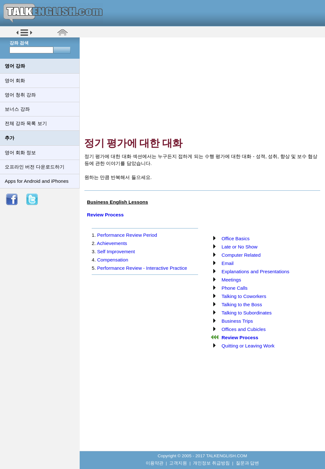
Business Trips (237, 321)
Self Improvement (116, 251)
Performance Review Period (127, 235)
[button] (24, 35)
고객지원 (178, 463)
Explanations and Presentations (255, 271)
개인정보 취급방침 (211, 463)
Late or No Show (239, 246)
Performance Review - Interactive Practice (142, 268)
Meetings (231, 279)
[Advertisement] (204, 87)
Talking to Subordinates (247, 312)
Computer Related (241, 255)
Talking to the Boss (242, 304)
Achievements (112, 243)
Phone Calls (235, 288)
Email (228, 263)
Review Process (105, 214)
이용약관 (154, 463)
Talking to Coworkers (244, 296)
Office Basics (235, 238)
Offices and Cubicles (244, 329)
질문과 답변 (247, 463)
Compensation (112, 259)
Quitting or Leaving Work (248, 345)
